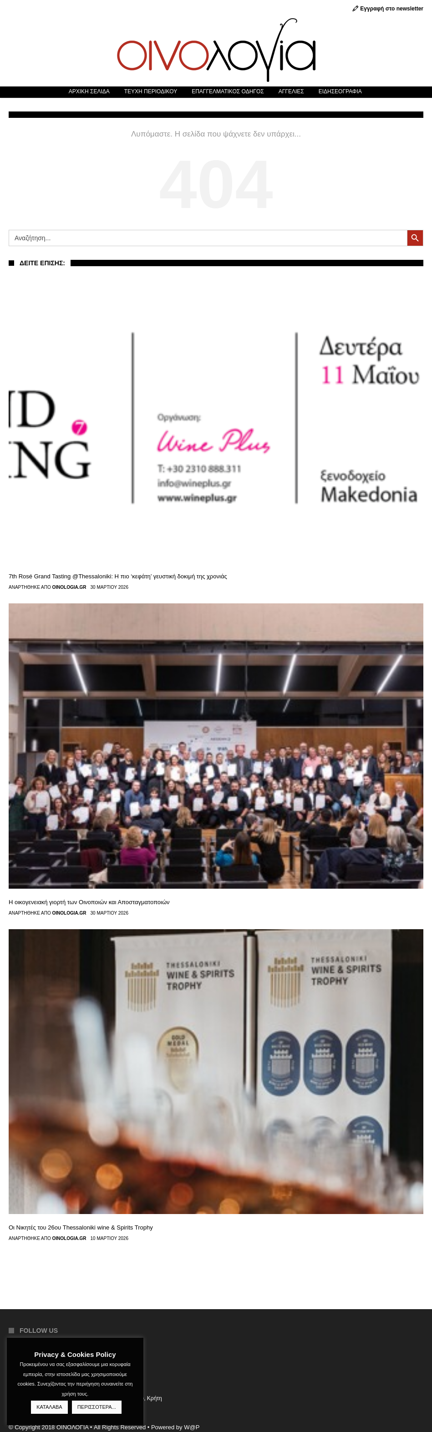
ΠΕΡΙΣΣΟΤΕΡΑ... (96, 1407)
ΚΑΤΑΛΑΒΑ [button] (49, 1407)
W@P (191, 1427)
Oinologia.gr (69, 587)
